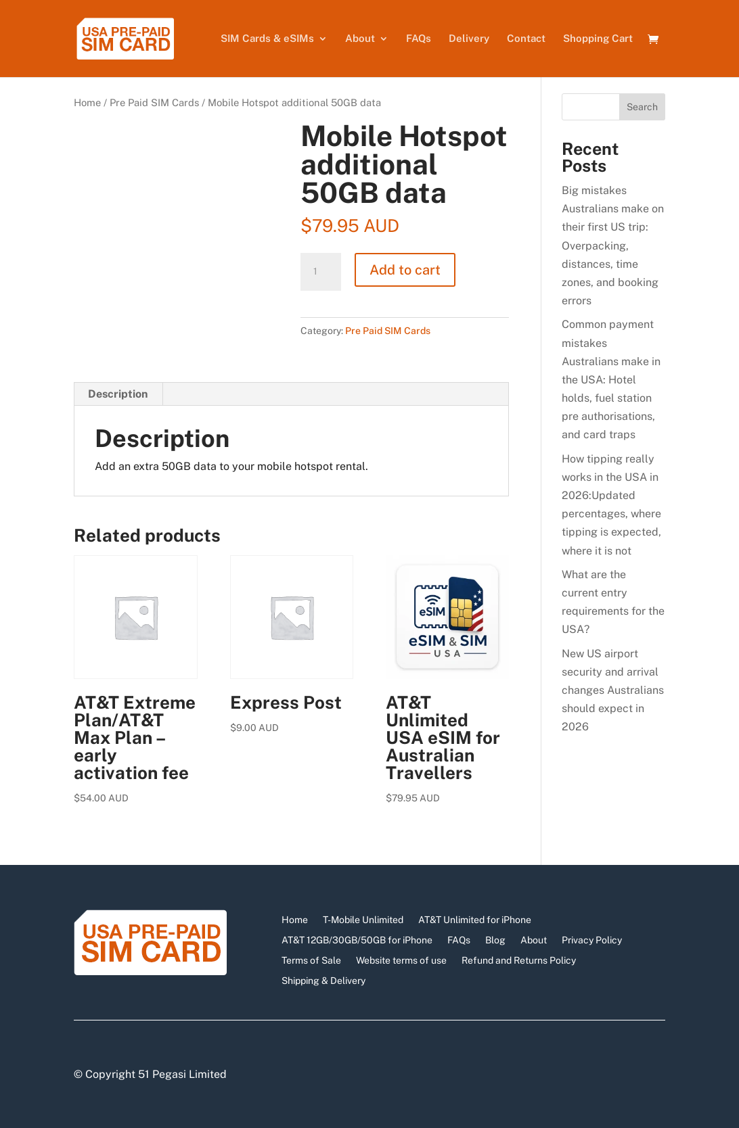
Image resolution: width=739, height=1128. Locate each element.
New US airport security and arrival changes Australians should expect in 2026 (613, 690)
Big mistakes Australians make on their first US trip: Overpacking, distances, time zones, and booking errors (613, 245)
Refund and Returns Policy (519, 960)
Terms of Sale (311, 960)
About (360, 39)
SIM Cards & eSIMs (267, 39)
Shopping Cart (598, 39)
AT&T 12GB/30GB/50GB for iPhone (357, 940)
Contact (526, 39)
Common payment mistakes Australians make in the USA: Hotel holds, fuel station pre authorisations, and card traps (611, 379)
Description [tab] (118, 393)
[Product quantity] (320, 272)
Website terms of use (401, 960)
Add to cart (405, 270)
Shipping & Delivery (323, 980)
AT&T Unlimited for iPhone (474, 919)
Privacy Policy (592, 940)
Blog (495, 940)
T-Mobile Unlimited (363, 919)
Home (87, 102)
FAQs (418, 39)
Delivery (469, 39)
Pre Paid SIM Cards (154, 102)
